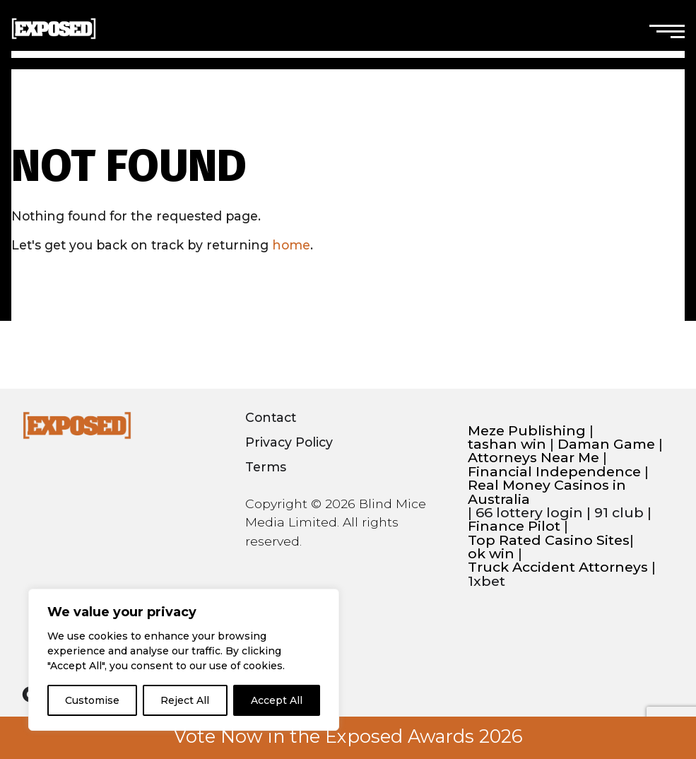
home (291, 244)
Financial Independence (554, 471)
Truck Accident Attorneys (558, 567)
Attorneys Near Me (533, 457)
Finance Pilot (514, 526)
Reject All (184, 700)
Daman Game (606, 444)
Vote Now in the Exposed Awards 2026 (348, 736)
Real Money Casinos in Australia (547, 492)
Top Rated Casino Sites (549, 540)
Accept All (276, 700)
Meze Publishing (527, 430)
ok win (491, 553)
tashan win (507, 444)
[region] (183, 660)
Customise (92, 700)
